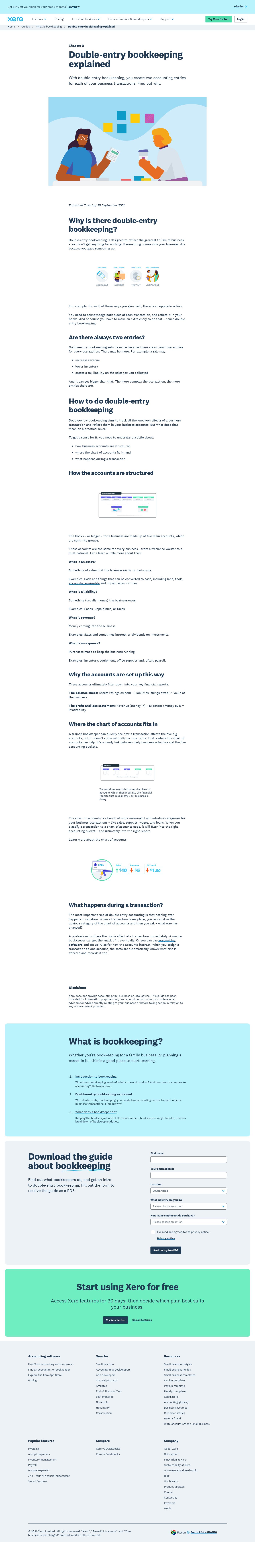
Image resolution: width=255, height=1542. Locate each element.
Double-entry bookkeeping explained (91, 28)
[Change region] (202, 1533)
